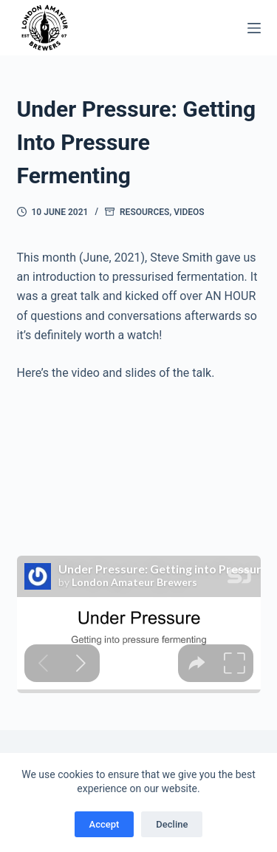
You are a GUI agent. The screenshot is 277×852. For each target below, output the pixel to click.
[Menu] (254, 28)
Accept (104, 824)
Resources (144, 212)
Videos (189, 212)
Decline (172, 824)
